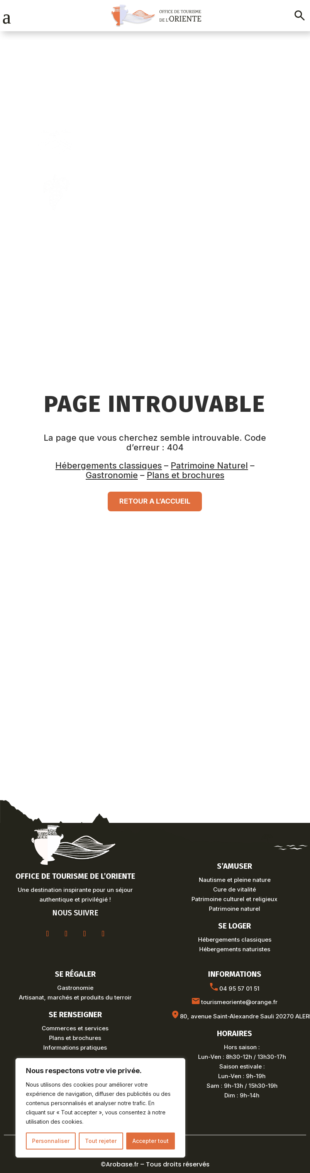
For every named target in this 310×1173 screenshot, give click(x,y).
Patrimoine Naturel (209, 465)
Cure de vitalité (234, 889)
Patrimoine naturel (234, 908)
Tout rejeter (101, 1141)
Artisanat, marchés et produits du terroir (75, 997)
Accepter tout (150, 1141)
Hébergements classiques (108, 465)
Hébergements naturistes (234, 949)
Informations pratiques (75, 1047)
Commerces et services (75, 1028)
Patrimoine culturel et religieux (234, 899)
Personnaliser (50, 1141)
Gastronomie (112, 475)
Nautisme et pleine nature (235, 879)
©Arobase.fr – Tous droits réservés (155, 1164)
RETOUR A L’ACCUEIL (154, 501)
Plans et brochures (185, 475)
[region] (100, 1108)
